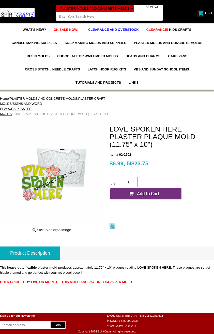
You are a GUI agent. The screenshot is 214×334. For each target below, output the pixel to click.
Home (4, 98)
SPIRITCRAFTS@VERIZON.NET (142, 315)
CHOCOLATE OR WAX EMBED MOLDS (87, 56)
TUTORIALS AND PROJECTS (98, 82)
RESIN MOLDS (38, 56)
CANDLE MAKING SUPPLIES (34, 43)
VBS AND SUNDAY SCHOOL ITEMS (161, 69)
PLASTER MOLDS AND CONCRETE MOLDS (168, 43)
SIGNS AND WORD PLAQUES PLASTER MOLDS (21, 109)
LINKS (134, 82)
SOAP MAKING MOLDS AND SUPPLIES (95, 43)
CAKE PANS (177, 56)
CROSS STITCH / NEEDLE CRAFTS (52, 69)
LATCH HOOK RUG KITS (107, 69)
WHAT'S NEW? (34, 30)
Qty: (113, 183)
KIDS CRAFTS (168, 30)
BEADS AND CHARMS (143, 56)
